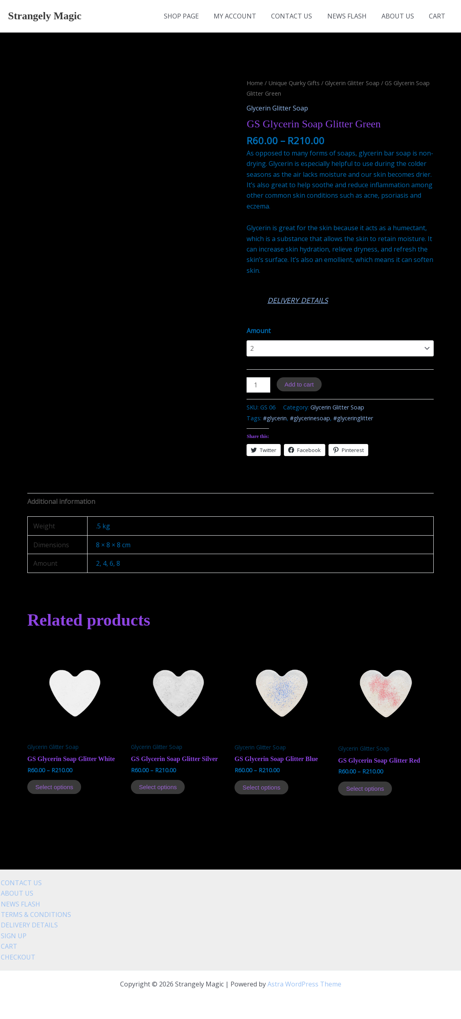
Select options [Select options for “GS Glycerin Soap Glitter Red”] (365, 788)
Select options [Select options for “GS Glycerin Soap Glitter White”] (54, 787)
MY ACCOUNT (244, 16)
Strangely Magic (45, 16)
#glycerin (275, 418)
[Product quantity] (258, 385)
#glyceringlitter (353, 418)
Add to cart (299, 384)
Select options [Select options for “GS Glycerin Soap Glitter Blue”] (261, 787)
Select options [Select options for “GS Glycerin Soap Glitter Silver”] (158, 787)
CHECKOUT (17, 957)
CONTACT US (299, 16)
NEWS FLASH (352, 16)
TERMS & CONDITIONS (35, 914)
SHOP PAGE (192, 16)
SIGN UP (13, 935)
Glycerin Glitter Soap (352, 83)
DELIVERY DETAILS (297, 300)
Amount (259, 330)
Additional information (61, 501)
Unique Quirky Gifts (294, 83)
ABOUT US (401, 16)
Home (255, 83)
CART (438, 16)
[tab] (61, 501)
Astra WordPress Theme (304, 984)
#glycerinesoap (310, 418)
